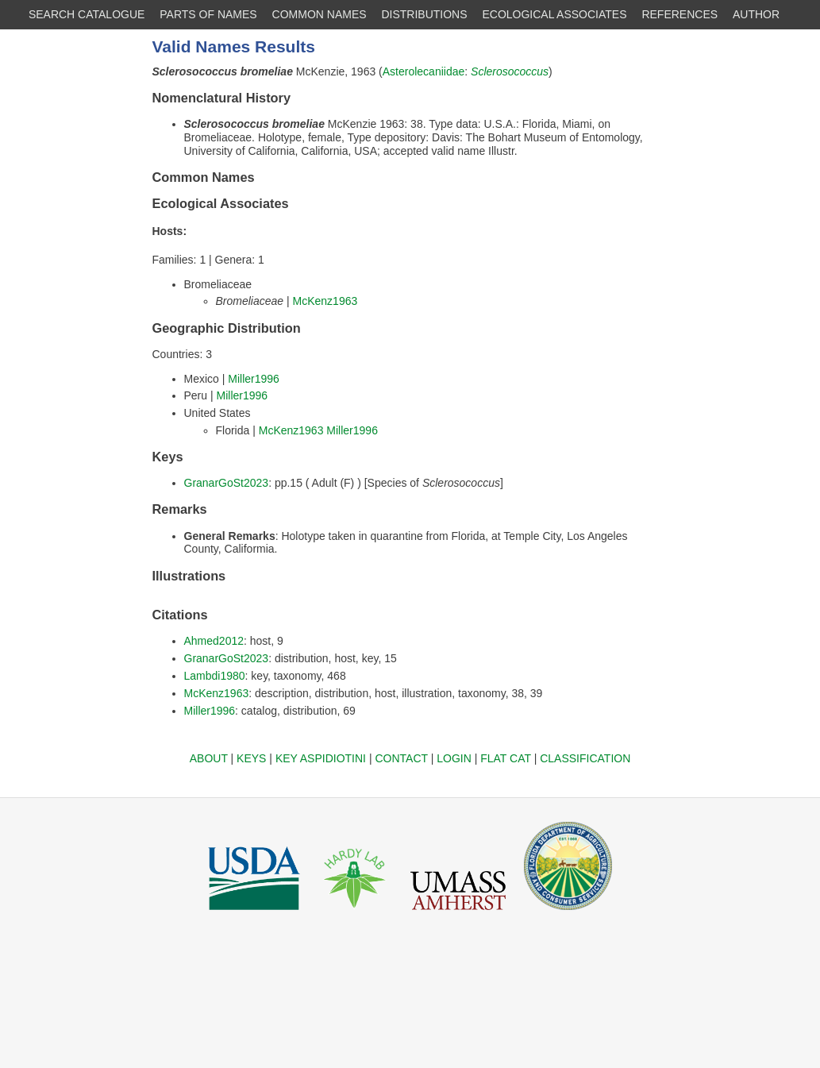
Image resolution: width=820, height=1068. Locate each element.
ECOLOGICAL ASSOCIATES (554, 14)
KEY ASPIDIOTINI (320, 758)
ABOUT (209, 758)
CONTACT (401, 758)
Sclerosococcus (510, 71)
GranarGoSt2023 (226, 482)
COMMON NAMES (319, 14)
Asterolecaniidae (424, 71)
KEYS (251, 758)
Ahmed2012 (214, 640)
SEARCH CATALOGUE (87, 14)
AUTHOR (756, 14)
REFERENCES (679, 14)
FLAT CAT (505, 758)
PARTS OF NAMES (208, 14)
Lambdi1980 (214, 675)
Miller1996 (253, 378)
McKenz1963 (325, 301)
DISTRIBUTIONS (424, 14)
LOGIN (454, 758)
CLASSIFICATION (585, 758)
